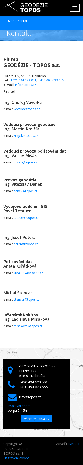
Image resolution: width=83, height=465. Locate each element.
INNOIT (74, 443)
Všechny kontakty (36, 419)
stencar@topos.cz (26, 299)
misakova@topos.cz (28, 326)
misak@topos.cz (25, 162)
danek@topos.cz (25, 191)
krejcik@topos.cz (26, 135)
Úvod (10, 21)
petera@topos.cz (26, 244)
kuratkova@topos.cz (28, 273)
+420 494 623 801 (23, 80)
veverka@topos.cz (27, 109)
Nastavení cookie (16, 458)
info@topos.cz (25, 85)
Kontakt (23, 21)
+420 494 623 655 (51, 80)
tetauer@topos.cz (26, 217)
